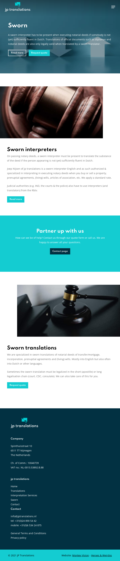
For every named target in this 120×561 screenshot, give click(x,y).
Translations (18, 490)
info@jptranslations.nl (23, 516)
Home (14, 486)
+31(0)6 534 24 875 (30, 525)
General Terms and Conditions (28, 533)
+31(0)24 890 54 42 (25, 520)
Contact (15, 504)
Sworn (14, 499)
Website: (75, 555)
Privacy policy (18, 537)
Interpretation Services (24, 495)
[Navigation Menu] (113, 7)
